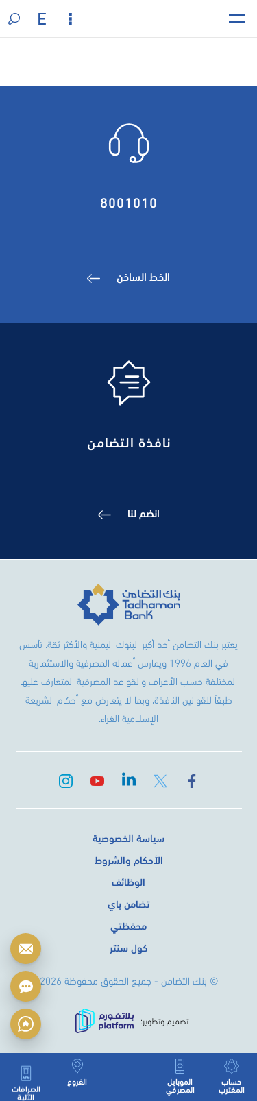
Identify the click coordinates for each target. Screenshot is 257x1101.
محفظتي (128, 924)
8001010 (129, 201)
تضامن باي (128, 903)
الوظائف (128, 881)
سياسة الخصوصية (128, 837)
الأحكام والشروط (129, 859)
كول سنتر (128, 946)
